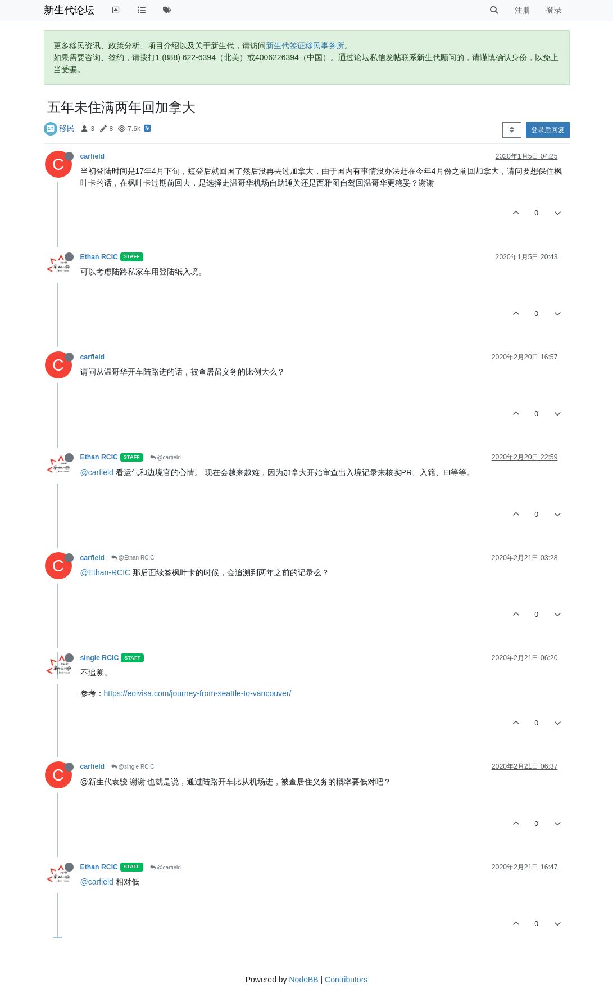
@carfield (165, 457)
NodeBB (303, 979)
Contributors (346, 979)
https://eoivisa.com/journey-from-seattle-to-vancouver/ (198, 693)
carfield (92, 156)
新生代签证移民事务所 (305, 45)
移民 (67, 128)
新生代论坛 (69, 10)
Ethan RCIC (99, 257)
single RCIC (99, 658)
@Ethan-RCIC (105, 572)
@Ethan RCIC (132, 557)
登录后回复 (548, 130)
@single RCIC (132, 767)
